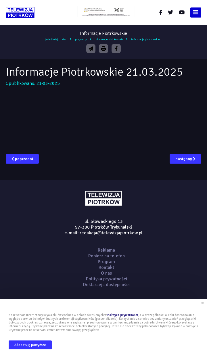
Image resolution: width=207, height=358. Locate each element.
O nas (106, 273)
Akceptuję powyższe (30, 345)
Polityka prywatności (106, 279)
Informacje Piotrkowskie (109, 39)
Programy (81, 39)
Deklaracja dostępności (106, 285)
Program (106, 262)
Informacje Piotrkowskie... (146, 39)
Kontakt (106, 267)
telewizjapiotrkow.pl (20, 12)
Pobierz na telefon (106, 256)
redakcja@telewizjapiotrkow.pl (111, 233)
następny (185, 158)
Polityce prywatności (122, 315)
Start (64, 39)
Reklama (106, 250)
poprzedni (22, 158)
